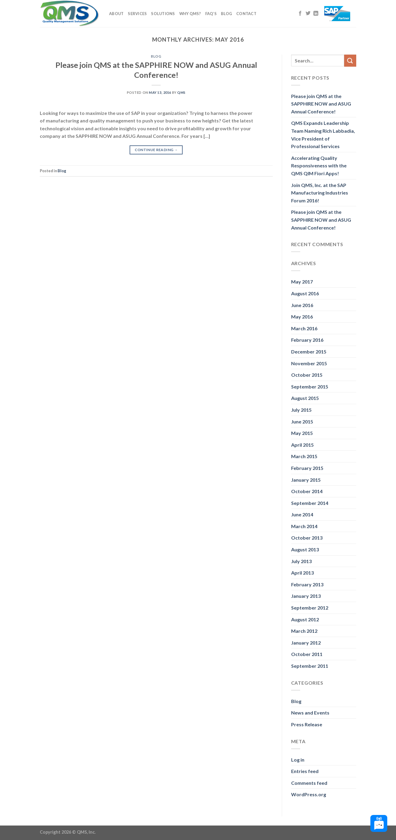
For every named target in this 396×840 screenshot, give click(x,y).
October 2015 (306, 375)
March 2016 (304, 328)
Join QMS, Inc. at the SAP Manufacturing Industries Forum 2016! (319, 192)
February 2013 (307, 584)
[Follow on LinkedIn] (315, 13)
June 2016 (302, 305)
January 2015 (306, 480)
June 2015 (302, 421)
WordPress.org (308, 794)
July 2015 (301, 410)
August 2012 (305, 619)
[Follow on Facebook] (300, 13)
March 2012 (304, 631)
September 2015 (309, 386)
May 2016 (302, 316)
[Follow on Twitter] (308, 13)
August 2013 (305, 549)
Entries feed (305, 771)
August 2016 (305, 293)
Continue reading (156, 150)
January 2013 (306, 596)
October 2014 (306, 491)
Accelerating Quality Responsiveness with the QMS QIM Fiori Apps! (319, 165)
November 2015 (309, 363)
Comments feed (309, 783)
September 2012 (309, 607)
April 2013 (302, 572)
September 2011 (309, 666)
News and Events (310, 712)
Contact (246, 13)
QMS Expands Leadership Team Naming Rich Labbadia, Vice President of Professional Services (323, 134)
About (116, 13)
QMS (181, 92)
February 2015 (307, 468)
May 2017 (302, 281)
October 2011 (306, 654)
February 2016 (307, 340)
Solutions (163, 13)
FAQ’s (211, 13)
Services (137, 13)
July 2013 (301, 561)
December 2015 (308, 351)
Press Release (306, 724)
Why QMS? (190, 13)
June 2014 (302, 514)
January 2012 (306, 642)
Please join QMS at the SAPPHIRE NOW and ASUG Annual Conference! (321, 103)
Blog (226, 13)
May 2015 (302, 433)
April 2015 (302, 445)
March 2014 (304, 526)
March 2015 (304, 456)
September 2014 (309, 503)
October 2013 (306, 537)
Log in (297, 759)
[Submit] (350, 60)
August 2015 (305, 398)
